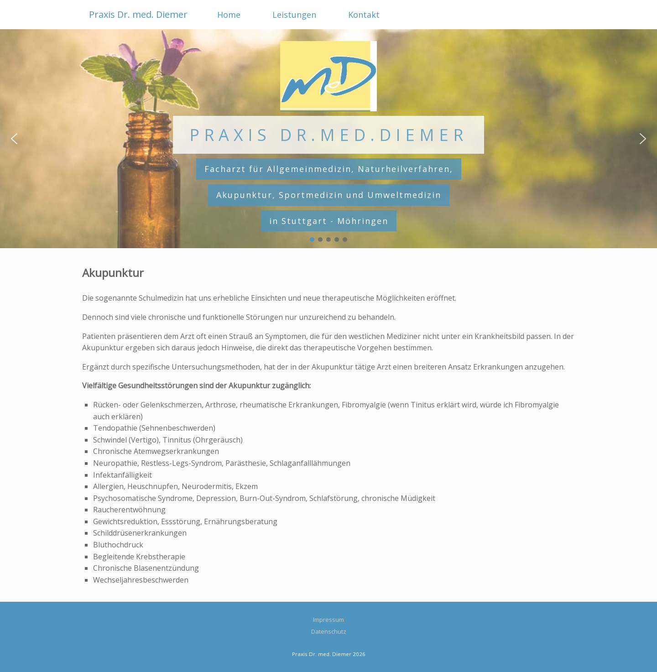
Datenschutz (328, 631)
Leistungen (294, 14)
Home (228, 14)
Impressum (328, 619)
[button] (14, 138)
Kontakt (364, 14)
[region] (328, 138)
